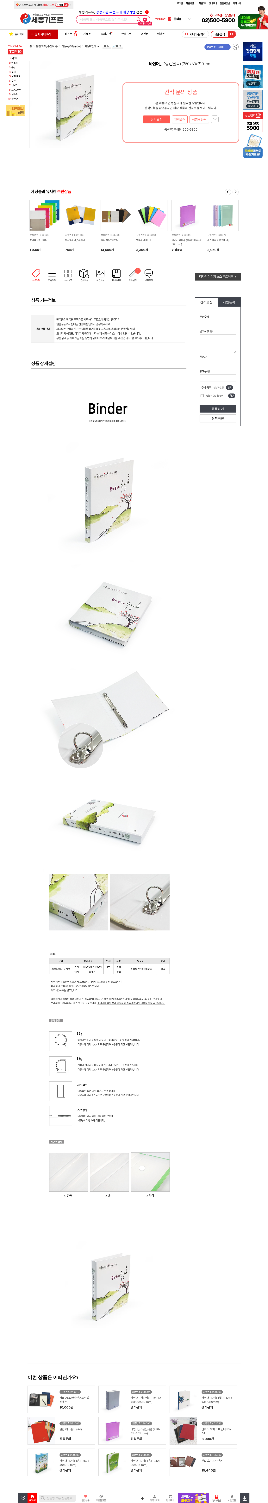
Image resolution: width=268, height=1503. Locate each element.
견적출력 (180, 119)
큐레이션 (106, 34)
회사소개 (237, 3)
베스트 (71, 34)
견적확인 (218, 418)
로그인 (180, 3)
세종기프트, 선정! (114, 12)
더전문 (144, 34)
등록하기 (218, 408)
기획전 (87, 34)
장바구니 (213, 3)
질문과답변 (225, 3)
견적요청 (156, 119)
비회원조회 (202, 3)
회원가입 (190, 3)
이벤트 (161, 34)
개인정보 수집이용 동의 (214, 395)
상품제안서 (199, 119)
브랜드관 (126, 34)
